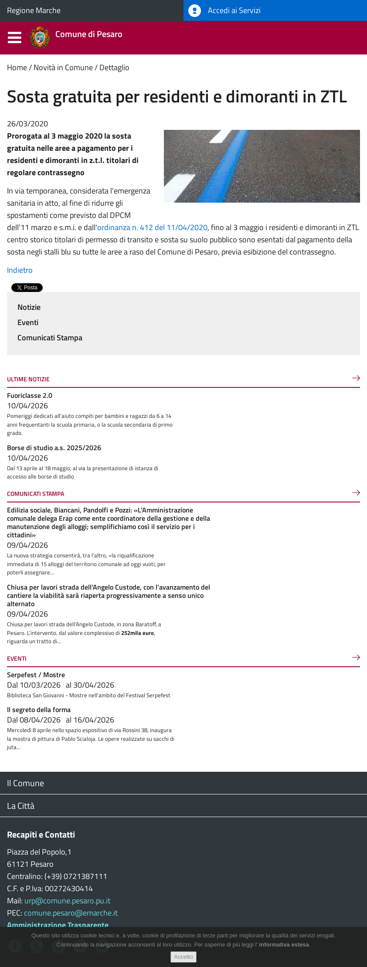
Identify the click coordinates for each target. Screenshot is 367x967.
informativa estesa (284, 944)
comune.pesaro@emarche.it (71, 913)
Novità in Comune (63, 67)
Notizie (29, 307)
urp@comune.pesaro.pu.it (67, 900)
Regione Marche (34, 10)
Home (17, 67)
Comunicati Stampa (49, 337)
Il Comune (25, 783)
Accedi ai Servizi (224, 10)
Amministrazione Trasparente (58, 925)
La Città (20, 805)
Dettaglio (114, 67)
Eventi (27, 322)
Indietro (20, 270)
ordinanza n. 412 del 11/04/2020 (152, 227)
